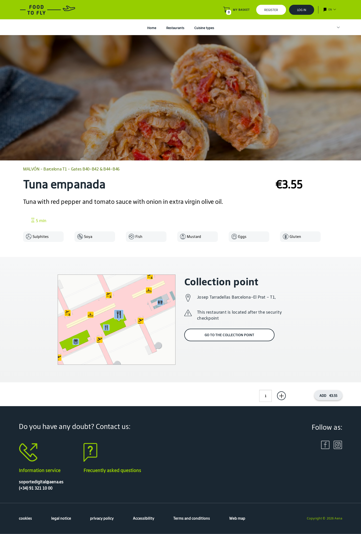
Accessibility (143, 518)
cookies (25, 518)
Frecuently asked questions (112, 470)
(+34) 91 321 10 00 (35, 488)
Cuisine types (204, 28)
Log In (301, 10)
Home (151, 28)
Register (271, 10)
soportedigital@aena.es (41, 482)
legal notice (61, 518)
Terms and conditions (191, 518)
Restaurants (175, 28)
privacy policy (102, 518)
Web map (237, 518)
